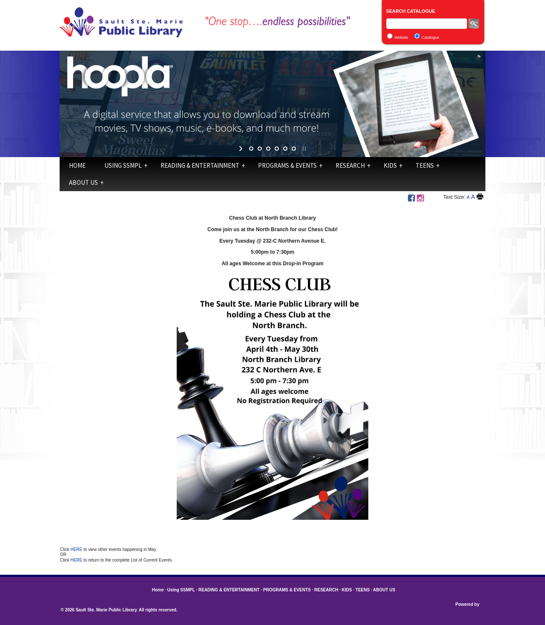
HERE (76, 549)
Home (77, 165)
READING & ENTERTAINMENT (200, 165)
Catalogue (430, 37)
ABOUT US (83, 182)
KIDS (390, 165)
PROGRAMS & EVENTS (287, 165)
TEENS (425, 165)
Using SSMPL (123, 165)
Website (401, 37)
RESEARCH (350, 165)
